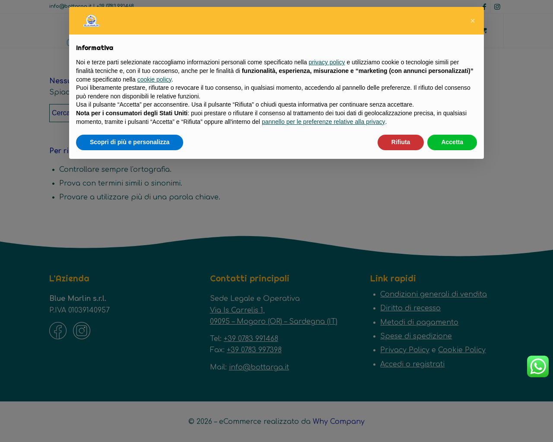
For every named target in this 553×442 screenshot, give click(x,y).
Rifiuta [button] (400, 142)
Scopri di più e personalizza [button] (129, 142)
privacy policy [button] (327, 62)
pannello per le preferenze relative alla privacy (323, 121)
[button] (473, 21)
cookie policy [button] (154, 79)
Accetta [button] (452, 142)
